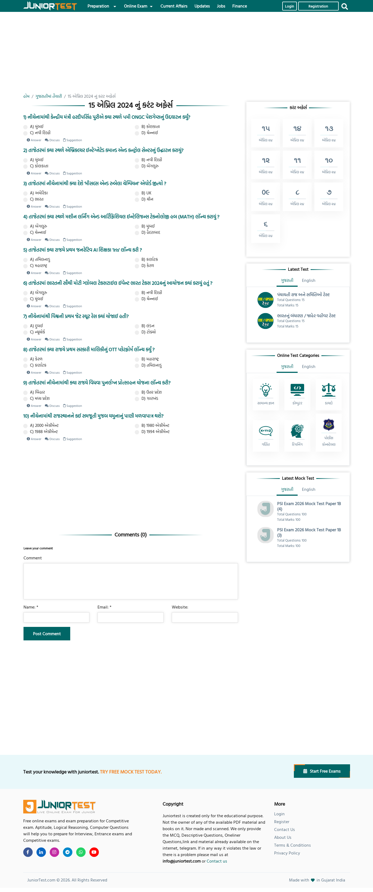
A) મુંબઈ (33, 127)
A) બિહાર (34, 392)
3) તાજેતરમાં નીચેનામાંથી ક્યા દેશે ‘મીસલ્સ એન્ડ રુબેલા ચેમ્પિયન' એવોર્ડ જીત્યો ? (94, 183)
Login (289, 6)
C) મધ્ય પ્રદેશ (36, 398)
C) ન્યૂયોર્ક (34, 332)
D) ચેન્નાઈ (146, 133)
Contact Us (284, 829)
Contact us (217, 861)
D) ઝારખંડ (146, 398)
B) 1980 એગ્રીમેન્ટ (152, 425)
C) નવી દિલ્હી (37, 133)
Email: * (105, 607)
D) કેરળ (144, 266)
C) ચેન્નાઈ (34, 232)
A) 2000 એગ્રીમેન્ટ (41, 425)
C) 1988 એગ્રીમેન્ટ (40, 432)
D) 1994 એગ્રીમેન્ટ (152, 432)
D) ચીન (144, 199)
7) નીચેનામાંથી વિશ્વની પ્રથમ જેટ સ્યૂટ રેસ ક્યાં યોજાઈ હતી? (76, 316)
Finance (239, 6)
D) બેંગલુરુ (147, 166)
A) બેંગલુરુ (35, 226)
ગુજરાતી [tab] (287, 280)
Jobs (221, 6)
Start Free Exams (322, 771)
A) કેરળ (32, 359)
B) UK (143, 193)
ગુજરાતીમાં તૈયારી (48, 96)
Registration (318, 6)
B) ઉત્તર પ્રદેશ (148, 392)
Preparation (98, 6)
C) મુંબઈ (33, 299)
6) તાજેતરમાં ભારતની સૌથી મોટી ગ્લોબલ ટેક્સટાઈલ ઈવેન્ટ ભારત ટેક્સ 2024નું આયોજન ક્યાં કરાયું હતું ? (117, 283)
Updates (202, 6)
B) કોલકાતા (147, 127)
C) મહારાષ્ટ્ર (35, 266)
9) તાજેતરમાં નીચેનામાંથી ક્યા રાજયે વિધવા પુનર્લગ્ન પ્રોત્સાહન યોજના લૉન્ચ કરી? (96, 382)
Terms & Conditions (292, 845)
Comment (32, 558)
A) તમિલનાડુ (36, 259)
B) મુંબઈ (145, 226)
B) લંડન (144, 326)
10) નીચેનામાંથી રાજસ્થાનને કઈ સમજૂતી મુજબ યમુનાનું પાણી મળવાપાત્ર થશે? (93, 416)
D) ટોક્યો (145, 332)
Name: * (30, 607)
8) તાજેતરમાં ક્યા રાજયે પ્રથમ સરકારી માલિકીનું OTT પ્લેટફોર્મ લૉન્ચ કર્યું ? (88, 349)
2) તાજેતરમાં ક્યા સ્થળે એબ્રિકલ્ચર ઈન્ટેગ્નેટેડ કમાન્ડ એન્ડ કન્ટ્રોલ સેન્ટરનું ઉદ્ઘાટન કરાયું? (103, 150)
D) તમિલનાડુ (148, 365)
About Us (282, 837)
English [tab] (308, 280)
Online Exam (135, 6)
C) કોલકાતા (35, 166)
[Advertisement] (130, 55)
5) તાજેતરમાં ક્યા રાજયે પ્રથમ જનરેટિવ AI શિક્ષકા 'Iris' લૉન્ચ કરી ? (82, 250)
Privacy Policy (287, 853)
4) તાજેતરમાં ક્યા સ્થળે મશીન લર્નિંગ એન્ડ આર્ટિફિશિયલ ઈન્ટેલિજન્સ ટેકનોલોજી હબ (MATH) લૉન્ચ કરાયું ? (121, 216)
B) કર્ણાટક (146, 259)
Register (281, 821)
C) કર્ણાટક (34, 365)
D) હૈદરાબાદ (147, 232)
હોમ (26, 96)
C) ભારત (33, 199)
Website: (180, 607)
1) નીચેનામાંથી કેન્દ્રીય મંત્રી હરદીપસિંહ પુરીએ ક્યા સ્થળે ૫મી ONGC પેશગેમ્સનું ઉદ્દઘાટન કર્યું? (106, 117)
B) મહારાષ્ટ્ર (147, 359)
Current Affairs (173, 6)
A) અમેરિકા (35, 193)
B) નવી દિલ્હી (148, 160)
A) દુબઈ (33, 326)
